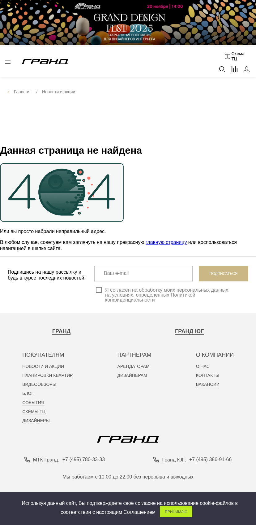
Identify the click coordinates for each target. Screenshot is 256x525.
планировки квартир (47, 375)
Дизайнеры (36, 420)
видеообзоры (39, 384)
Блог (28, 393)
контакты (208, 375)
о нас (203, 366)
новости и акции (43, 366)
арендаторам (133, 366)
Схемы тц (33, 411)
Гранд (61, 331)
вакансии (208, 384)
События (33, 402)
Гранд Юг (189, 331)
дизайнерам (132, 375)
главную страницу (166, 242)
